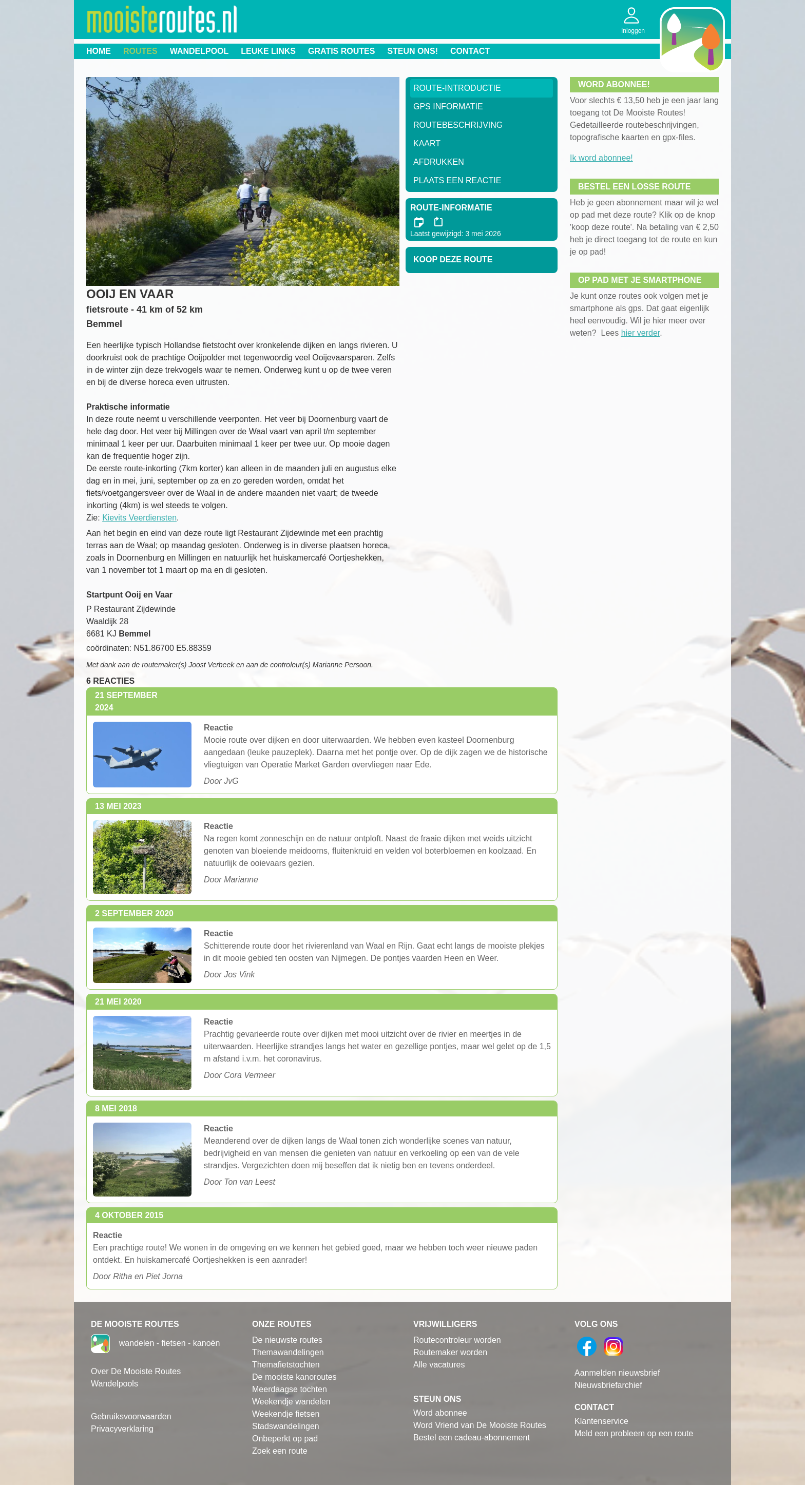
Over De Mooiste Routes (136, 1371)
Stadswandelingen (285, 1426)
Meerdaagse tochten (289, 1389)
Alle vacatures (439, 1364)
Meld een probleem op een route (633, 1433)
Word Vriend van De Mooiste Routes (479, 1425)
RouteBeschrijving (458, 125)
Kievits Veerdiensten (139, 517)
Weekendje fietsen (285, 1414)
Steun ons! (412, 51)
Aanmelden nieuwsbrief (617, 1372)
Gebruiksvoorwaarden (131, 1416)
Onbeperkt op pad (285, 1438)
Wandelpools (114, 1383)
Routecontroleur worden (457, 1340)
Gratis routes (341, 51)
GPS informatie (448, 106)
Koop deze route (452, 259)
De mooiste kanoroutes (294, 1377)
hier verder (640, 333)
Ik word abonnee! (601, 157)
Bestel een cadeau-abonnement (471, 1437)
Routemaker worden (450, 1352)
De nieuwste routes (287, 1340)
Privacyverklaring (122, 1428)
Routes (140, 51)
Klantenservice (601, 1421)
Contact (470, 51)
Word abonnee (440, 1413)
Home (98, 51)
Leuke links (268, 51)
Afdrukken (438, 162)
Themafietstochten (286, 1364)
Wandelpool (199, 51)
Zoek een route (280, 1451)
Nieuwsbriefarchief (608, 1385)
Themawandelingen (288, 1352)
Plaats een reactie (457, 180)
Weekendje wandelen (291, 1401)
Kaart (426, 143)
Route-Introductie (457, 88)
